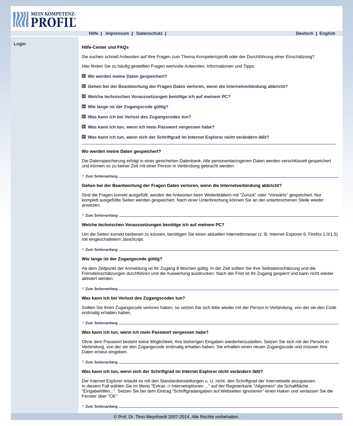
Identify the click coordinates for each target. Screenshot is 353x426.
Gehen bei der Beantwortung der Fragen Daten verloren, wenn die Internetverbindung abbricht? (188, 86)
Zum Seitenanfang (101, 176)
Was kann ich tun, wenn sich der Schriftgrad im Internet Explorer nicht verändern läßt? (178, 137)
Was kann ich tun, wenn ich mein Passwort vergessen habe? (151, 126)
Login (20, 43)
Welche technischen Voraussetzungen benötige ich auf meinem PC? (159, 96)
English (327, 33)
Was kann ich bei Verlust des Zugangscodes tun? (139, 116)
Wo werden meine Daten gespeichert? (128, 76)
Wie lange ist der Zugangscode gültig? (128, 106)
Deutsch (304, 33)
